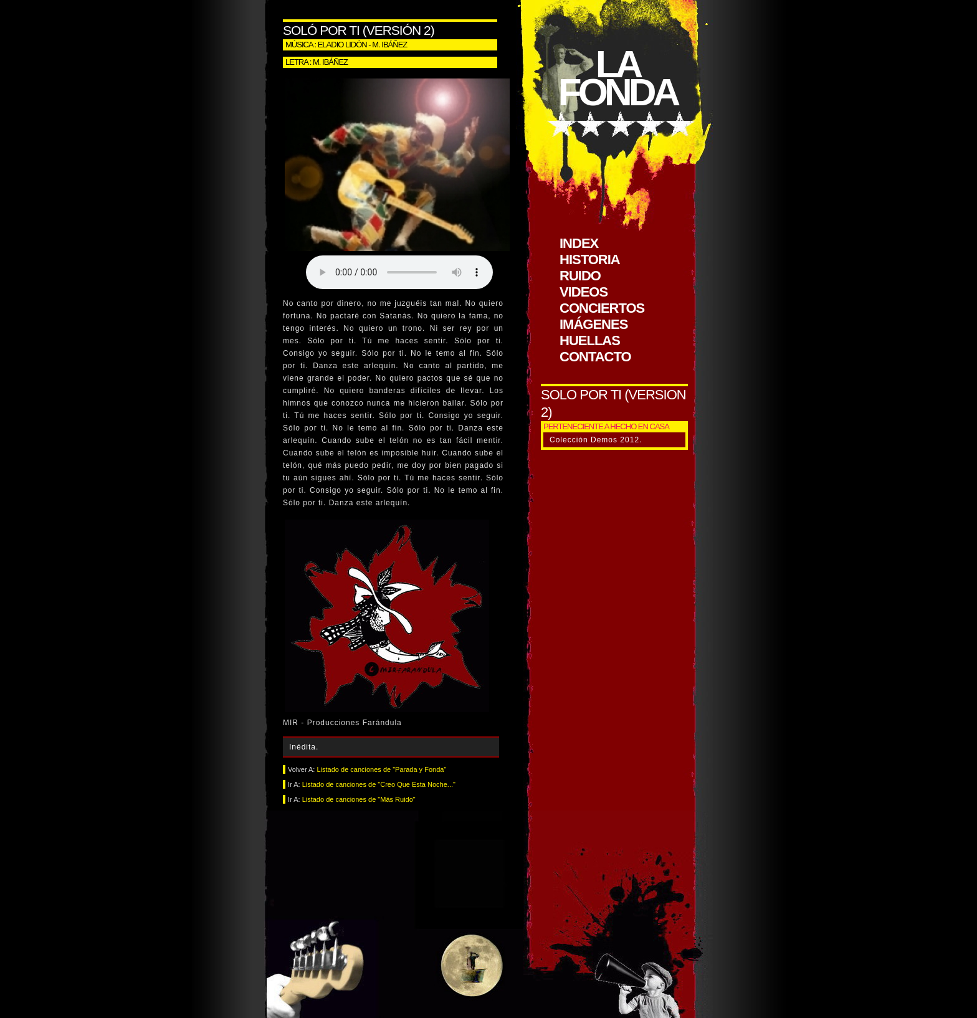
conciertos (602, 308)
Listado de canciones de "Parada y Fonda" (381, 769)
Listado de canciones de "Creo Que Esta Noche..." (378, 784)
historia (590, 259)
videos (584, 292)
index (579, 243)
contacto (595, 356)
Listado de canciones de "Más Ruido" (359, 799)
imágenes (593, 324)
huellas (590, 340)
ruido (580, 275)
